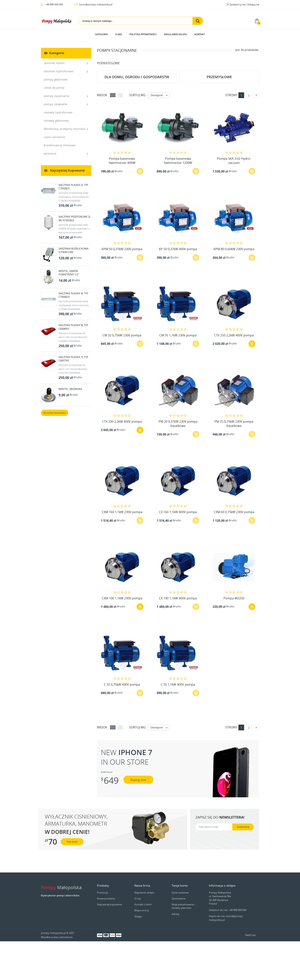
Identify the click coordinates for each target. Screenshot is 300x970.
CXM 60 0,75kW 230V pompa (234, 541)
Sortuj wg (137, 124)
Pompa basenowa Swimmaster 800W (122, 189)
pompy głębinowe (56, 108)
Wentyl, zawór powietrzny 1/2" (69, 301)
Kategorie (101, 34)
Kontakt (199, 34)
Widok (102, 124)
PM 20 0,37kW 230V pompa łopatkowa (178, 452)
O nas (118, 34)
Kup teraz (72, 870)
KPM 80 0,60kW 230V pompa (234, 278)
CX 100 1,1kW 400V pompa (178, 627)
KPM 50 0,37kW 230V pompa (122, 278)
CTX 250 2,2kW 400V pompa (234, 364)
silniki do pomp (54, 116)
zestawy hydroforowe (58, 141)
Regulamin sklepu (175, 34)
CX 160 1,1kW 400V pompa (178, 541)
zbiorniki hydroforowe (58, 100)
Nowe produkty (106, 927)
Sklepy (138, 945)
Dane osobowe (180, 921)
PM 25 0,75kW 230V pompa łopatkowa (233, 452)
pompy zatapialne (55, 133)
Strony (231, 124)
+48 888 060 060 (52, 4)
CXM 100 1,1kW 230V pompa (122, 627)
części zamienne (54, 166)
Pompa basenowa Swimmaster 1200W (178, 189)
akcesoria (50, 182)
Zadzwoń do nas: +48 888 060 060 (227, 938)
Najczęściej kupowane (109, 933)
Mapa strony (141, 939)
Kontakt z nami (143, 933)
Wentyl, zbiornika (70, 417)
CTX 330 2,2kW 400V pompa (122, 450)
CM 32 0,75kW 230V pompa (122, 364)
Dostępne (160, 123)
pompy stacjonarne (56, 124)
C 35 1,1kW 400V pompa (178, 713)
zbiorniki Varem (54, 92)
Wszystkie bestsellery (54, 441)
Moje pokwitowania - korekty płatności (183, 934)
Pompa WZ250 (233, 627)
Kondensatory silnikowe (59, 174)
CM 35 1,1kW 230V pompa (177, 364)
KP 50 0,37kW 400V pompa (178, 278)
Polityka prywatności (143, 34)
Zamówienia (178, 927)
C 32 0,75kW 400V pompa (122, 713)
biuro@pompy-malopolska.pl (93, 4)
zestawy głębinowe (56, 149)
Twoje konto (180, 914)
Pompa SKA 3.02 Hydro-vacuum (234, 189)
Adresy (175, 942)
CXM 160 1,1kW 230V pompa (122, 541)
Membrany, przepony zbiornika (64, 157)
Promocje (102, 921)
